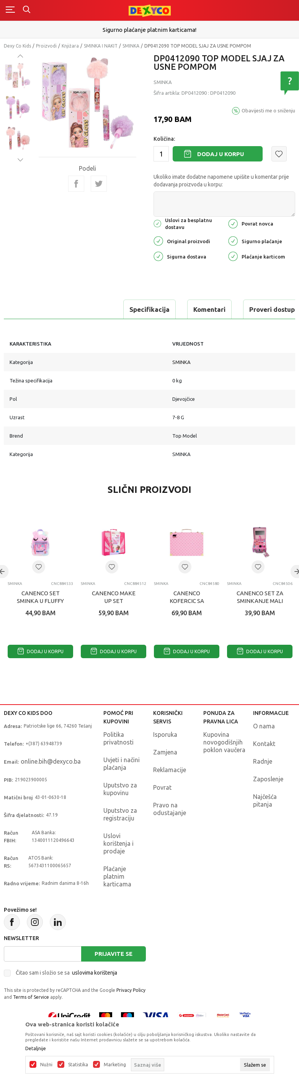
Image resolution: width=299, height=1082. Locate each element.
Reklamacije (169, 769)
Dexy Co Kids (17, 45)
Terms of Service (31, 997)
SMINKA (131, 45)
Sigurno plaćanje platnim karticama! (149, 29)
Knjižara (70, 45)
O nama (264, 726)
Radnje (262, 761)
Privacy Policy (130, 990)
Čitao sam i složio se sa (66, 972)
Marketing (115, 1064)
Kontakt (264, 743)
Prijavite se (113, 953)
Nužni (46, 1064)
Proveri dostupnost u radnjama (183, 309)
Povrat (162, 787)
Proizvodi (46, 45)
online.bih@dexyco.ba (51, 761)
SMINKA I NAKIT (101, 45)
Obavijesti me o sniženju (268, 110)
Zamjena (165, 752)
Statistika (78, 1064)
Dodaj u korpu (220, 154)
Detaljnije (35, 1048)
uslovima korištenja (94, 973)
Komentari (96, 309)
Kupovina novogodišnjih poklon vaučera (224, 742)
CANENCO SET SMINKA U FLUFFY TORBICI (40, 601)
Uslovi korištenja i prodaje (118, 843)
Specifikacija (36, 309)
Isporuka (165, 734)
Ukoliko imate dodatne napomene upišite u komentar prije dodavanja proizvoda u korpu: (221, 181)
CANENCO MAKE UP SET (114, 597)
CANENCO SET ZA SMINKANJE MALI (260, 597)
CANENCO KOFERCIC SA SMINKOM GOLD (187, 601)
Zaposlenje (268, 779)
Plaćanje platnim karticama (117, 876)
